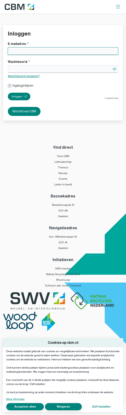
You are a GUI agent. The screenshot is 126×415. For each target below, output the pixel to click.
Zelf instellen (101, 406)
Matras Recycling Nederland (63, 274)
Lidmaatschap (63, 161)
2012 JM (63, 210)
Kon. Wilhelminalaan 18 (63, 236)
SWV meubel (63, 268)
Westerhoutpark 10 (63, 204)
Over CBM (63, 156)
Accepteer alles (25, 406)
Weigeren (63, 406)
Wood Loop (63, 279)
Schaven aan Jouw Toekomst (63, 285)
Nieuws (63, 173)
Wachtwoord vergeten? (24, 76)
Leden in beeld (63, 184)
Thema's (63, 167)
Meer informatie (15, 399)
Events (63, 178)
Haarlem (63, 216)
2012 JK (63, 242)
